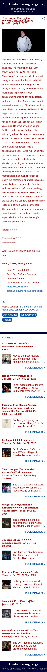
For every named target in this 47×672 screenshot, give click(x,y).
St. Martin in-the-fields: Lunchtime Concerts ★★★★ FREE (17, 346)
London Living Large (23, 4)
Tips (38, 251)
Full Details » (35, 367)
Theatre (7, 319)
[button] (43, 19)
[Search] (43, 5)
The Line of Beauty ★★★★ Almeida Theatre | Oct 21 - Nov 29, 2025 (19, 543)
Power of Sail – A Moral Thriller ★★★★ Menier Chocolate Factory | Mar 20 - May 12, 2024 (19, 633)
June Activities (28, 314)
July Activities (10, 314)
